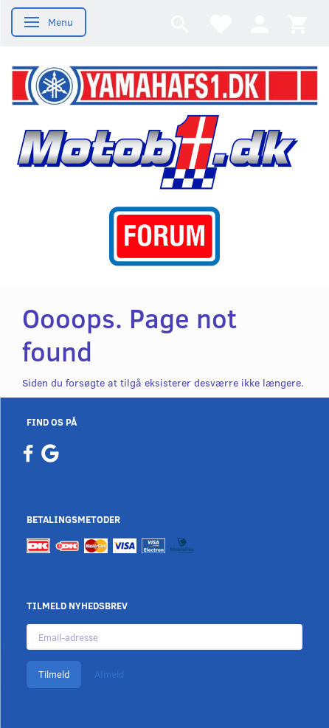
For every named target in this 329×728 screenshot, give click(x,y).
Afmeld (109, 674)
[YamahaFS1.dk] (164, 83)
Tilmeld (53, 674)
